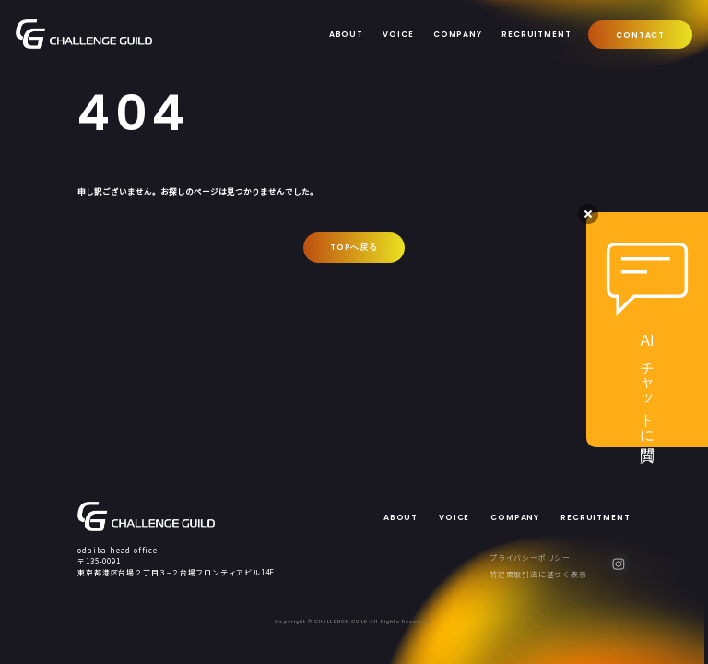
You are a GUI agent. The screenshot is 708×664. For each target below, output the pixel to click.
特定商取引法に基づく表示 (538, 574)
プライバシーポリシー (530, 557)
